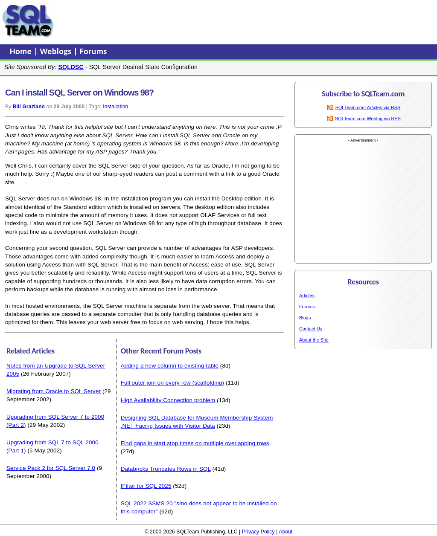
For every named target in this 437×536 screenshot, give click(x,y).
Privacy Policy (258, 532)
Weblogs (57, 51)
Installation (115, 107)
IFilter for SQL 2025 (146, 486)
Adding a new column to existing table (169, 365)
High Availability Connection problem (168, 400)
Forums (93, 51)
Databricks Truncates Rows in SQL (166, 469)
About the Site (314, 339)
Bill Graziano (29, 107)
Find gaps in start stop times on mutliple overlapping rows (195, 443)
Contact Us (310, 328)
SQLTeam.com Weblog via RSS (368, 118)
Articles (307, 295)
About (285, 532)
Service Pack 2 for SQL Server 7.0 (50, 468)
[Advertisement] (219, 21)
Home (22, 51)
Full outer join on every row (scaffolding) (172, 383)
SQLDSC (71, 67)
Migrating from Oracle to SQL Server (53, 391)
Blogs (305, 317)
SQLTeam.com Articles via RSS (368, 107)
